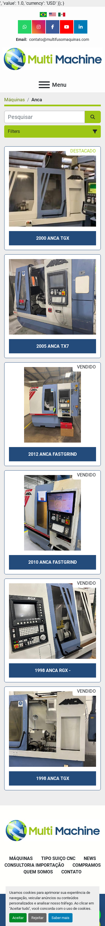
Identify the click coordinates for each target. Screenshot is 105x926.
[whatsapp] (24, 27)
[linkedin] (80, 27)
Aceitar (18, 918)
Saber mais (60, 918)
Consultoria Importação (34, 865)
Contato (71, 872)
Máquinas (21, 858)
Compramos (87, 865)
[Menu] (44, 84)
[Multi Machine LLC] (52, 830)
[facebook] (52, 27)
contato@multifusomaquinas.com (58, 39)
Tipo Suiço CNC (58, 858)
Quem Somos (38, 872)
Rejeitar (37, 918)
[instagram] (38, 27)
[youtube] (66, 27)
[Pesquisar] (44, 117)
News (90, 858)
